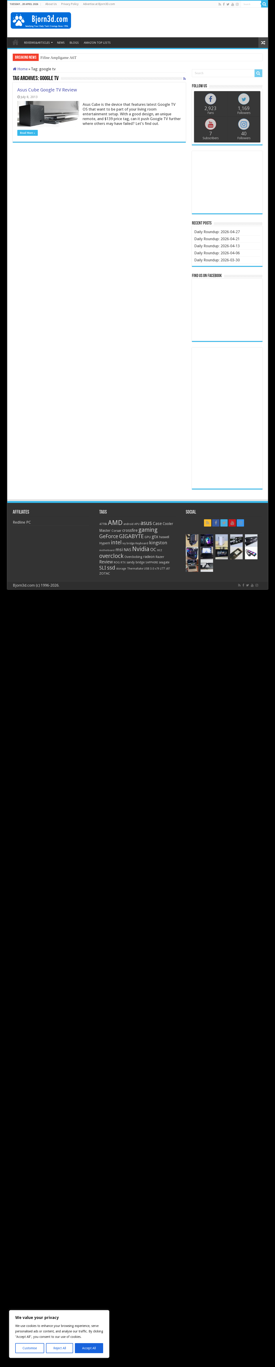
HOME (15, 42)
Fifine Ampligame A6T (59, 57)
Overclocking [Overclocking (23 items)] (133, 557)
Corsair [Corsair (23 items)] (116, 530)
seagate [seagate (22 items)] (164, 562)
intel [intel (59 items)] (116, 542)
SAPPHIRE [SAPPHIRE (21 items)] (151, 562)
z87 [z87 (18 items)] (168, 568)
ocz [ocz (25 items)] (159, 550)
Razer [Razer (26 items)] (159, 557)
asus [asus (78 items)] (146, 523)
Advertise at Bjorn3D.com (99, 4)
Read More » (27, 132)
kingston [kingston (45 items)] (158, 542)
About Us (51, 4)
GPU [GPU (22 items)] (148, 537)
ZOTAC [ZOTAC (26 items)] (104, 573)
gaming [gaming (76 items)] (148, 530)
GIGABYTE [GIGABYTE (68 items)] (131, 536)
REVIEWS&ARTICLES (37, 42)
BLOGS (74, 42)
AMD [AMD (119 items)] (115, 523)
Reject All (59, 1348)
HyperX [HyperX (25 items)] (104, 543)
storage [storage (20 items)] (121, 568)
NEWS (61, 42)
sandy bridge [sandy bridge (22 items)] (136, 562)
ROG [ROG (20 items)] (117, 562)
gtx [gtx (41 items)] (155, 536)
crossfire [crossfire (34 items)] (130, 530)
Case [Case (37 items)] (157, 523)
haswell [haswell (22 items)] (164, 537)
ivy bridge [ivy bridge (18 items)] (128, 543)
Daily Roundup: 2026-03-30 (217, 260)
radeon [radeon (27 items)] (149, 557)
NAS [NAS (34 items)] (127, 549)
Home (20, 69)
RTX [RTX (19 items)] (123, 562)
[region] (59, 1334)
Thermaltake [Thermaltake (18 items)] (135, 568)
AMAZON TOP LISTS (97, 42)
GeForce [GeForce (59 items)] (108, 536)
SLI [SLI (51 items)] (102, 568)
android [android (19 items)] (128, 524)
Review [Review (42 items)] (106, 562)
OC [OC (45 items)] (153, 549)
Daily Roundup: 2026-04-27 (217, 232)
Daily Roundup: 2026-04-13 (217, 246)
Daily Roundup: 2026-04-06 (217, 253)
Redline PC (22, 522)
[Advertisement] (182, 22)
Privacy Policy (70, 4)
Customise (30, 1348)
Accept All (89, 1348)
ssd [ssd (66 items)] (111, 568)
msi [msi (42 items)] (119, 549)
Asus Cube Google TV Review (47, 90)
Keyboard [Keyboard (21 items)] (141, 543)
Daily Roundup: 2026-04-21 (217, 239)
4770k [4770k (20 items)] (103, 524)
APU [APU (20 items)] (137, 524)
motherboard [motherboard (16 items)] (107, 550)
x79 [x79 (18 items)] (157, 568)
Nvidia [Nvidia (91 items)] (140, 548)
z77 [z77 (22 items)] (162, 568)
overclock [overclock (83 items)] (111, 555)
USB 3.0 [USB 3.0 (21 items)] (149, 568)
